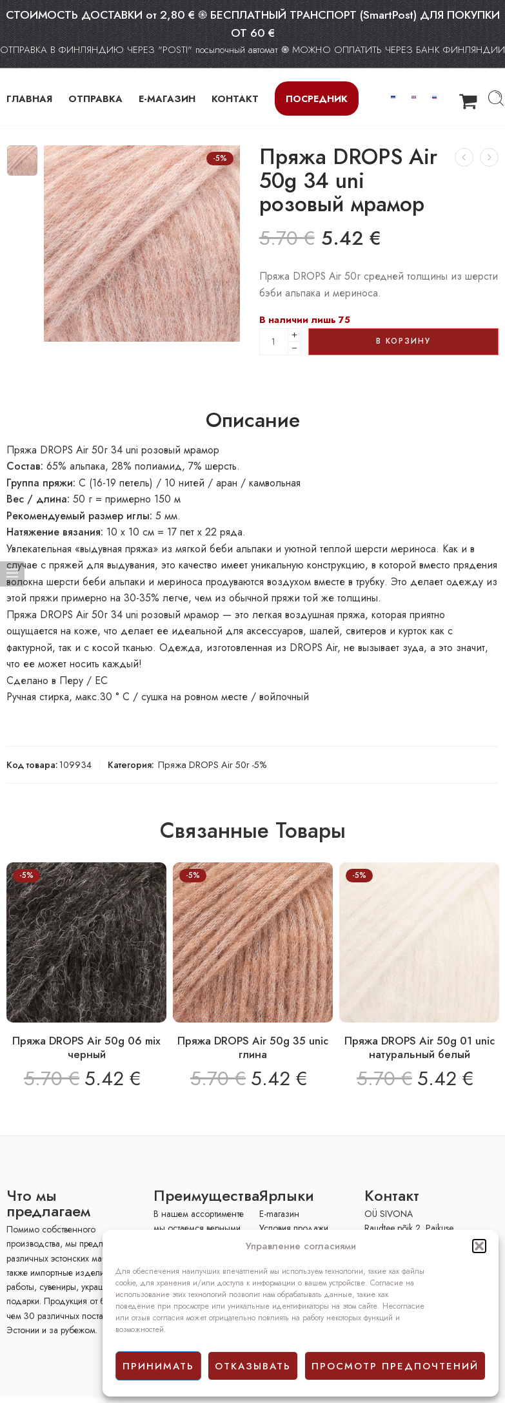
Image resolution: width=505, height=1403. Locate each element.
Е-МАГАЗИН (167, 98)
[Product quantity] (273, 341)
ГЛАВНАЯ (29, 98)
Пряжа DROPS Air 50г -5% (212, 764)
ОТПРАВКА (95, 98)
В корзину (403, 341)
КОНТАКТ (235, 98)
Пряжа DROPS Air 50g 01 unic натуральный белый (419, 1048)
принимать (158, 1366)
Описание (253, 420)
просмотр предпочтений (395, 1366)
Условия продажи (293, 1227)
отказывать (253, 1366)
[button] (479, 1246)
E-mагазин (279, 1213)
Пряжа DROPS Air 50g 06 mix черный (86, 1048)
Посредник (317, 98)
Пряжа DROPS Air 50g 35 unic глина (252, 1048)
